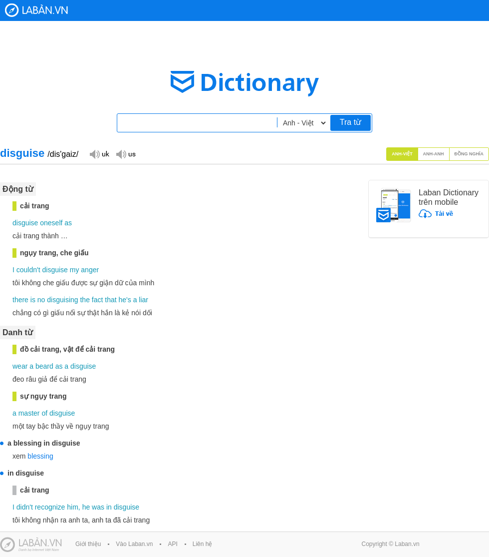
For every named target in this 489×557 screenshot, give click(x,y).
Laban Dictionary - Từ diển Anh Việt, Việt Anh (36, 10)
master (29, 413)
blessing (40, 456)
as (68, 223)
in (109, 507)
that (110, 300)
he (86, 507)
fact (97, 300)
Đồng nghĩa (469, 153)
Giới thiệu (88, 544)
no (41, 300)
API (172, 544)
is (32, 300)
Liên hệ (203, 544)
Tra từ (350, 122)
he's (125, 300)
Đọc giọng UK (99, 153)
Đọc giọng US (126, 153)
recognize (50, 507)
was (98, 507)
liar (143, 300)
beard (44, 366)
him (72, 507)
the (84, 300)
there (20, 300)
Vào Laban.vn (134, 544)
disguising (62, 300)
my (74, 270)
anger (90, 270)
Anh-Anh (433, 153)
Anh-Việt (402, 153)
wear (19, 366)
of (44, 413)
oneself (51, 223)
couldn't (28, 270)
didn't (24, 507)
